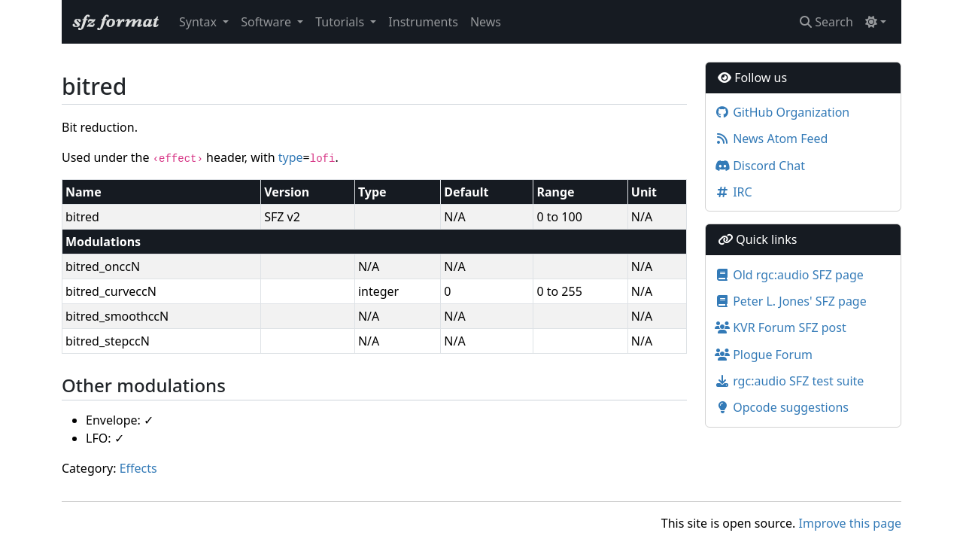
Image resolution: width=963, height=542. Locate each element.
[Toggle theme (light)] (875, 22)
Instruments (423, 22)
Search (826, 22)
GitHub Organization (782, 112)
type (290, 157)
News (485, 22)
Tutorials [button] (341, 22)
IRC (733, 192)
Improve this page (850, 523)
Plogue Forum (764, 354)
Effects (138, 468)
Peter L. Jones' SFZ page (791, 301)
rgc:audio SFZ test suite (789, 381)
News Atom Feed (771, 138)
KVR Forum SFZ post (780, 327)
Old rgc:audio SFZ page (789, 274)
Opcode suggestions (782, 407)
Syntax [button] (199, 22)
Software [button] (267, 22)
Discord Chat (760, 165)
